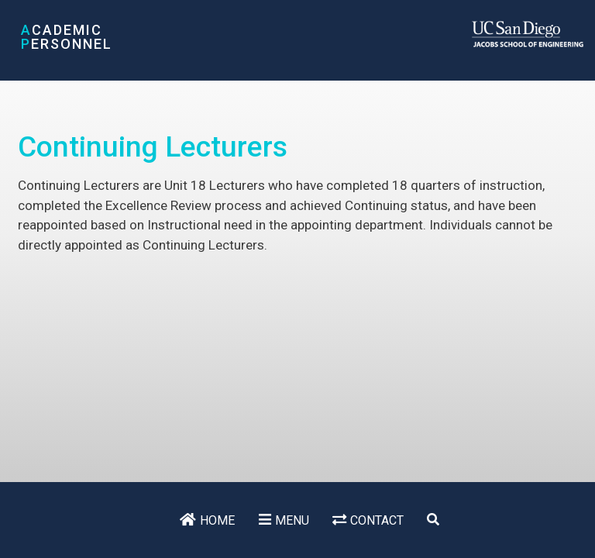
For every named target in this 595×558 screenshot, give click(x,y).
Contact (377, 520)
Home (217, 520)
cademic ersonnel (66, 37)
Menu (292, 520)
